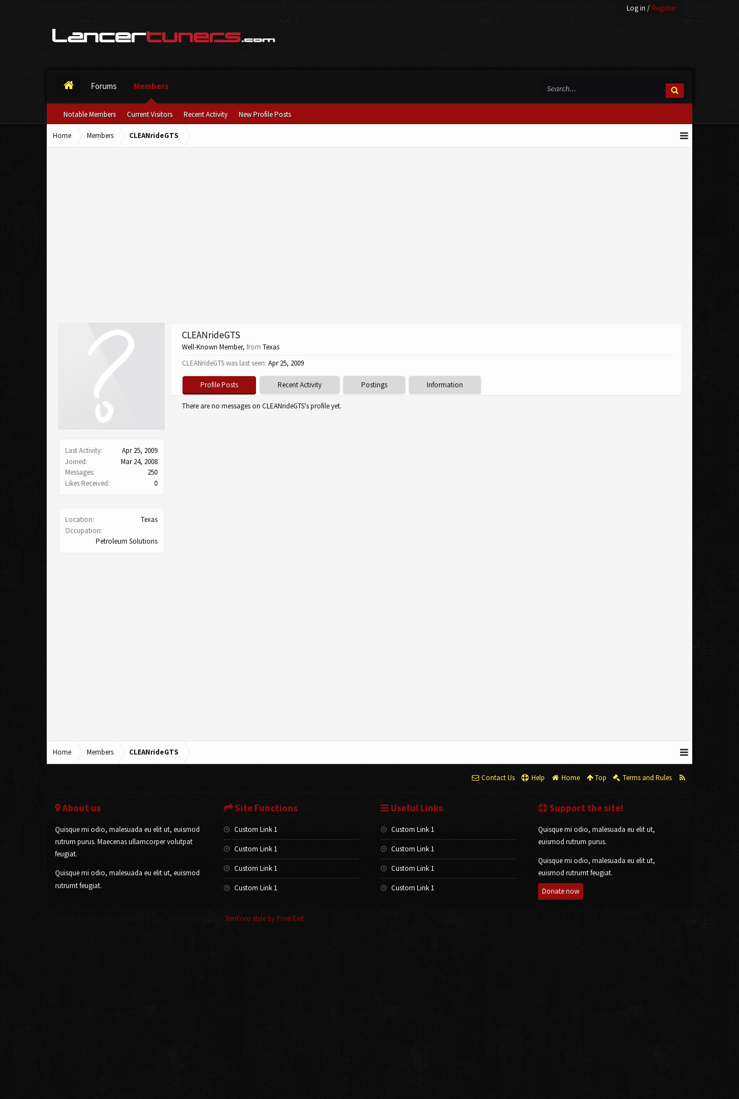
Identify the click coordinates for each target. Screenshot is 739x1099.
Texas (149, 519)
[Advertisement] (369, 236)
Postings (374, 385)
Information (445, 385)
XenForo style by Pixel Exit (264, 918)
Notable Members (89, 114)
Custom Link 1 (250, 829)
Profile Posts (219, 385)
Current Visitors (150, 114)
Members (151, 86)
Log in (636, 8)
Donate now (560, 891)
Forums (104, 86)
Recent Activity (206, 114)
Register (664, 8)
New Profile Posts (265, 114)
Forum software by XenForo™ (137, 918)
